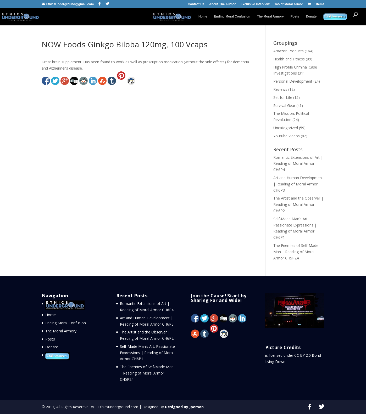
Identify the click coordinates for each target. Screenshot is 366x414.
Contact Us (196, 4)
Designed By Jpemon (184, 406)
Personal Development (292, 81)
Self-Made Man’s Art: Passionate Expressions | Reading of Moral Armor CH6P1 (147, 352)
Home (202, 16)
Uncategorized (285, 127)
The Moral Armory (270, 16)
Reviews (280, 89)
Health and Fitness (289, 58)
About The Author (222, 4)
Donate (311, 16)
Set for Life (282, 97)
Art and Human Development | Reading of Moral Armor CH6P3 (298, 184)
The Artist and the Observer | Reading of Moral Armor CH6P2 (298, 204)
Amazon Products (288, 50)
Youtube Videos (286, 135)
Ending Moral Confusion (232, 16)
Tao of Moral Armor (288, 4)
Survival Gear (284, 105)
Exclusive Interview (255, 4)
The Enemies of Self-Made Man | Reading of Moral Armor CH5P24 (295, 251)
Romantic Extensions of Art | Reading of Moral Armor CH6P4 (298, 163)
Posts (295, 16)
